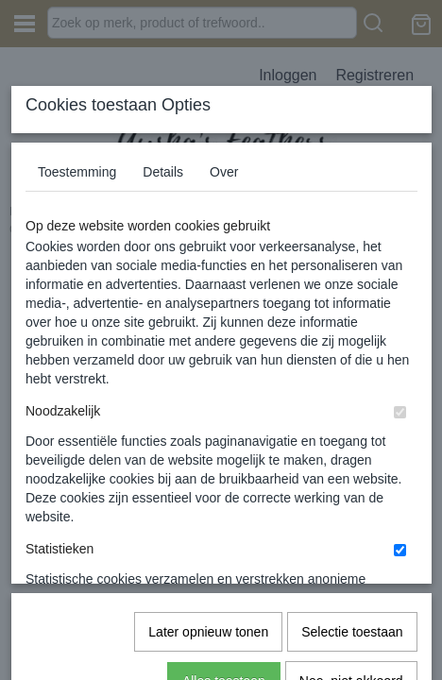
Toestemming (77, 156)
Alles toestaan (223, 456)
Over (224, 156)
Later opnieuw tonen (208, 407)
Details (163, 156)
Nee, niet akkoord (351, 456)
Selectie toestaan (351, 407)
